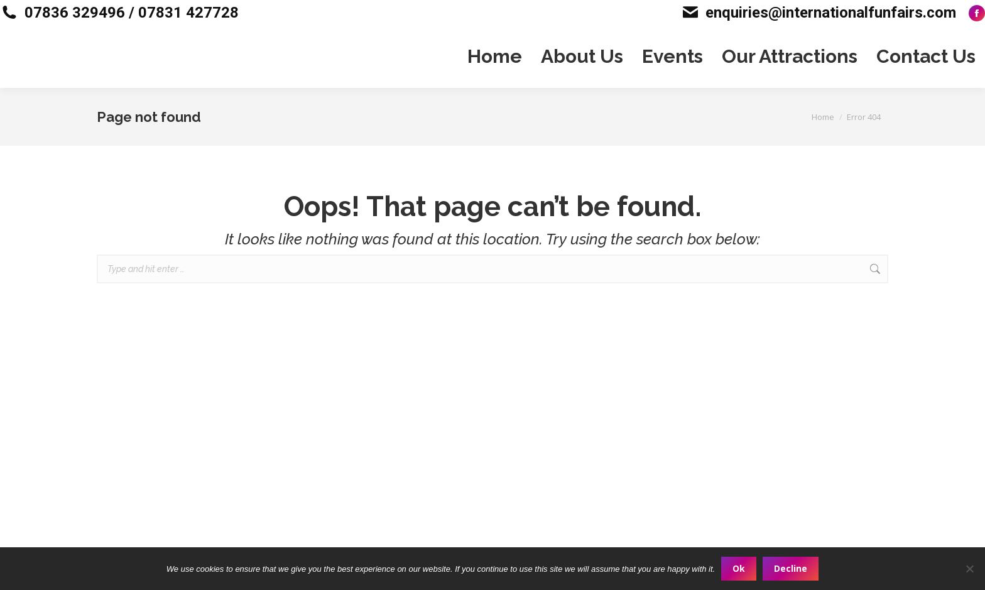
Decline (790, 568)
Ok (738, 568)
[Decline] (969, 568)
